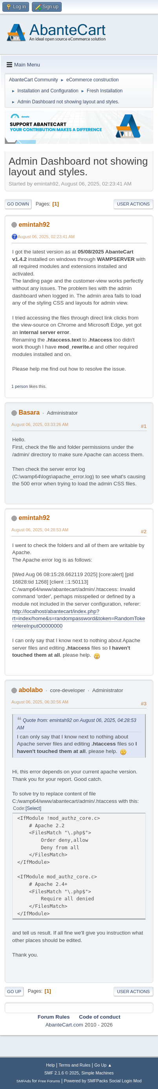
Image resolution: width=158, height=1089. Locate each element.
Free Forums (49, 1081)
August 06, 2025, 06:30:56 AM (39, 702)
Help (50, 1065)
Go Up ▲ (103, 1065)
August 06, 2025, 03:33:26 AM (39, 424)
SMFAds (24, 1081)
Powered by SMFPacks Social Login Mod (102, 1080)
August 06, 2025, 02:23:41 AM (46, 236)
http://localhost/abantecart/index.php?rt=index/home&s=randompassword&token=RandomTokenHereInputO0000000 (78, 618)
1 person (19, 386)
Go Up (14, 991)
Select (33, 808)
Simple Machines (97, 1073)
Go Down (18, 204)
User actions (133, 204)
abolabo (30, 690)
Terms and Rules (74, 1065)
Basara (28, 412)
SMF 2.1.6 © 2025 (61, 1073)
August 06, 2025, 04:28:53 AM (39, 529)
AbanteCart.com (64, 1025)
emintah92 (34, 224)
